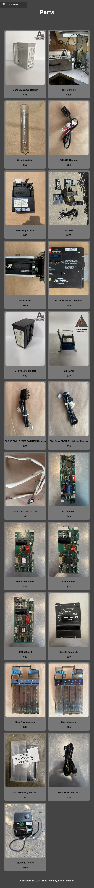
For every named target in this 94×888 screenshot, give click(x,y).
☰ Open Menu (10, 4)
